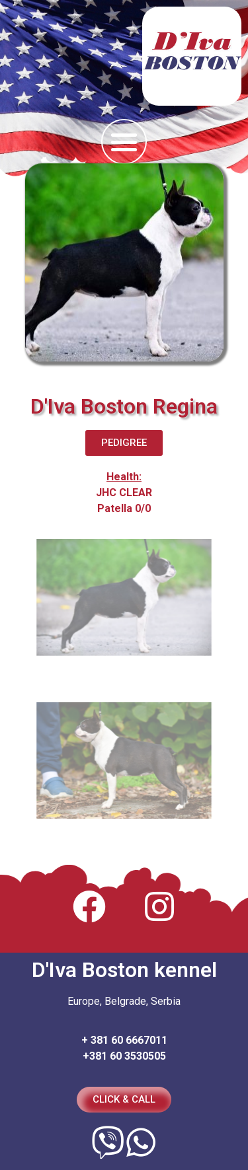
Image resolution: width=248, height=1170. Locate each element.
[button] (124, 142)
